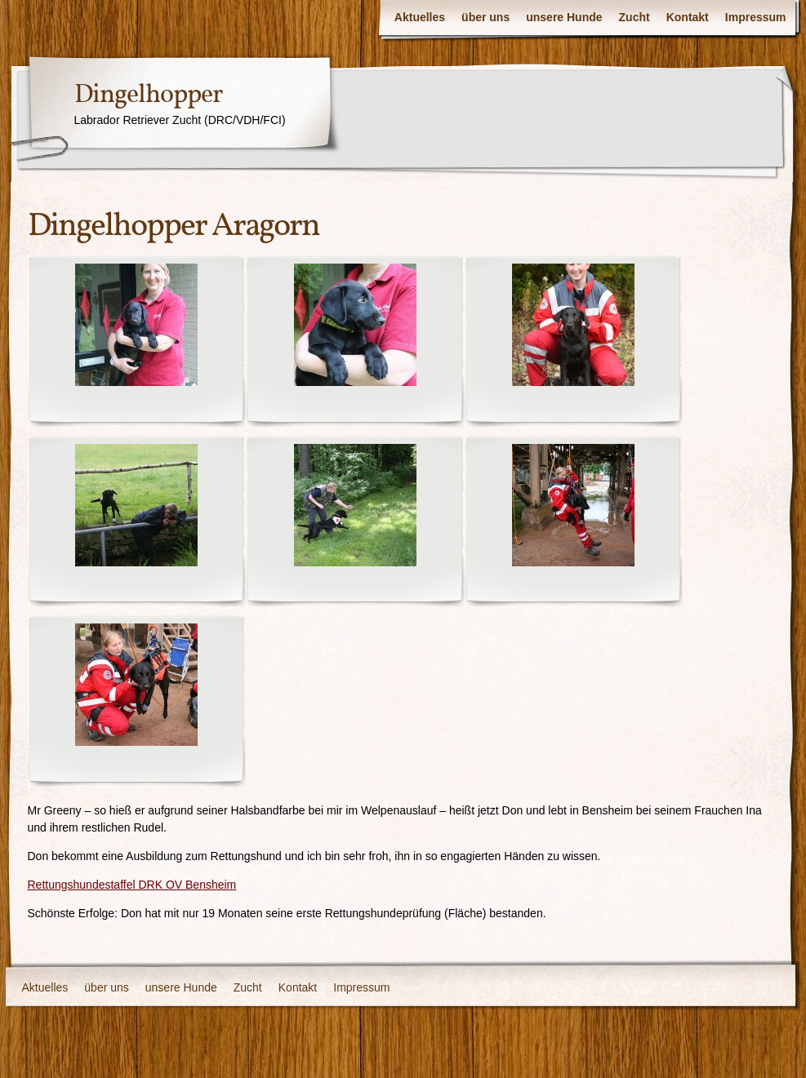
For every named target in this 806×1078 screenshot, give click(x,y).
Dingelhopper (148, 95)
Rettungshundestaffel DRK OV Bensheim (132, 884)
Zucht (634, 17)
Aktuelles (419, 17)
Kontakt (687, 17)
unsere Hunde (564, 17)
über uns (485, 17)
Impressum (755, 17)
